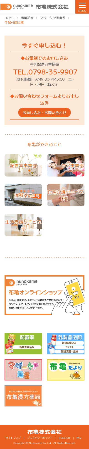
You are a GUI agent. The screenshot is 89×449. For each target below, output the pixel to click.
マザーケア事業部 (65, 165)
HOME (9, 17)
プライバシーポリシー (39, 437)
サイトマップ (13, 437)
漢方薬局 (23, 195)
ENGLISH (64, 437)
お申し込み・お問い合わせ (44, 112)
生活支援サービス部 (23, 225)
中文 (79, 437)
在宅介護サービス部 (65, 195)
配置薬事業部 (23, 165)
